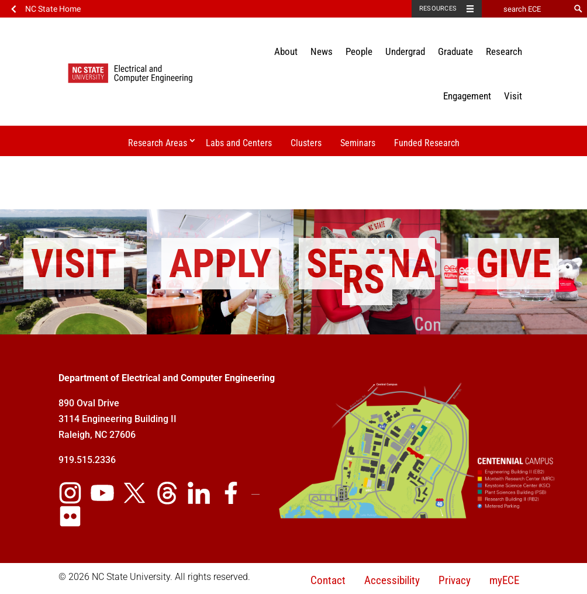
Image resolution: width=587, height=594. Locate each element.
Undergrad (405, 51)
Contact (328, 580)
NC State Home (53, 8)
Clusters (306, 142)
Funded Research (427, 142)
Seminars (357, 142)
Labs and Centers (239, 142)
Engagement (467, 96)
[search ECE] (525, 9)
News (321, 51)
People (359, 51)
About (286, 51)
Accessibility (392, 580)
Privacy (454, 580)
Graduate (455, 51)
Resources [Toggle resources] (438, 8)
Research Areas (157, 142)
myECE (504, 580)
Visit (513, 96)
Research (504, 51)
